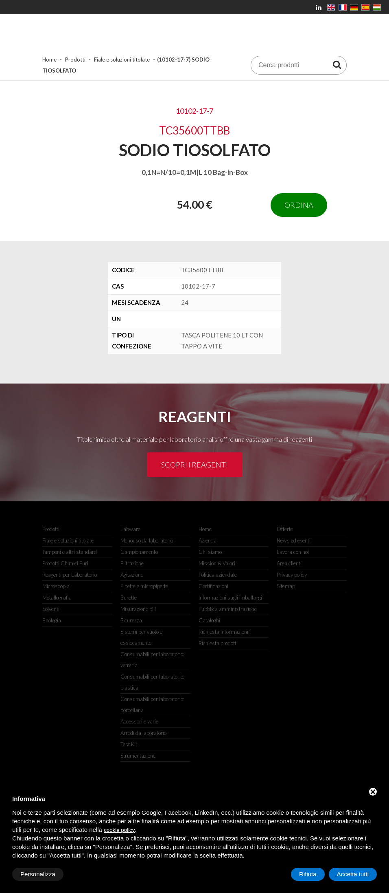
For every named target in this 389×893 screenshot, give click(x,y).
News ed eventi (293, 540)
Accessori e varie (139, 721)
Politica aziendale (218, 574)
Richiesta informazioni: (224, 631)
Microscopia (56, 586)
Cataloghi (209, 620)
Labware (130, 529)
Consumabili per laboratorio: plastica (152, 682)
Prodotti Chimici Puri (65, 563)
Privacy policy (292, 574)
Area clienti (289, 563)
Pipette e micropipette (144, 586)
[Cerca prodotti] (337, 64)
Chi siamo (210, 552)
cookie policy (119, 830)
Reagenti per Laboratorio (69, 574)
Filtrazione (132, 563)
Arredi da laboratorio (143, 733)
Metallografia (57, 597)
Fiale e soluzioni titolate (122, 59)
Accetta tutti (353, 874)
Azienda (207, 540)
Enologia (51, 620)
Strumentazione (137, 755)
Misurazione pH (138, 609)
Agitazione (131, 574)
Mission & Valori (217, 563)
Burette (128, 597)
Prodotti (75, 59)
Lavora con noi (293, 552)
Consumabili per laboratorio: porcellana (152, 704)
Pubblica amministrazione (228, 609)
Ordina (298, 205)
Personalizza (37, 874)
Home (49, 59)
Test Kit (128, 744)
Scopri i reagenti (194, 464)
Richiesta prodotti (218, 643)
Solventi (50, 609)
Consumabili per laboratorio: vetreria (152, 659)
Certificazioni (213, 586)
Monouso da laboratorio (146, 540)
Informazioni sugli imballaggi (230, 597)
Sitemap (286, 586)
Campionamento (139, 552)
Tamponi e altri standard (69, 552)
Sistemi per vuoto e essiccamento (141, 637)
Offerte (285, 529)
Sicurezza (131, 620)
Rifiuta (308, 874)
